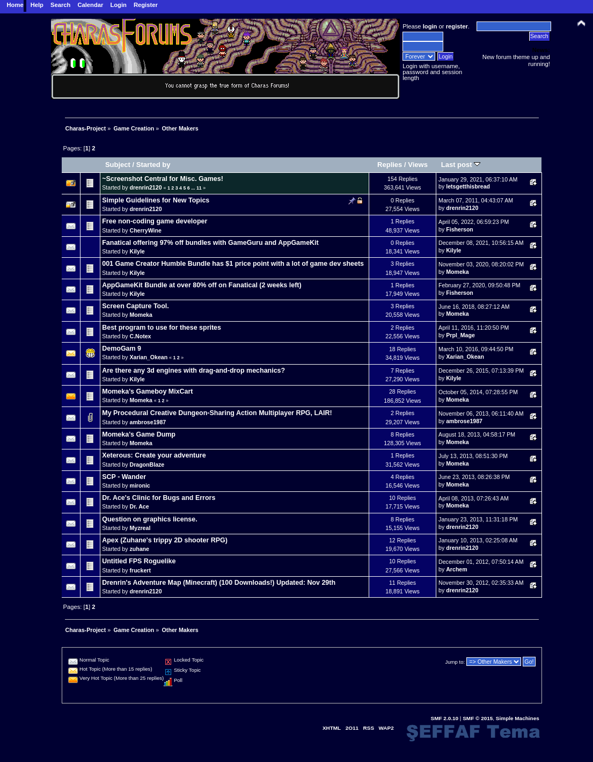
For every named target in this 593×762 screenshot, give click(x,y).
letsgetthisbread (468, 186)
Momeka (457, 271)
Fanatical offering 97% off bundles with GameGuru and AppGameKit (210, 242)
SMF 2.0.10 (445, 718)
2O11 (352, 728)
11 (199, 188)
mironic (139, 485)
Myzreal (139, 528)
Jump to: (455, 662)
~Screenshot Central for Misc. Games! (162, 179)
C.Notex (140, 336)
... (193, 188)
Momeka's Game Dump (138, 434)
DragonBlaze (146, 464)
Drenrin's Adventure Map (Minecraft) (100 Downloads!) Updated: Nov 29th (218, 582)
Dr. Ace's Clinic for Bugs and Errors (158, 498)
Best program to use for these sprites (161, 327)
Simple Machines (517, 718)
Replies (389, 165)
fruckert (139, 570)
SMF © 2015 (478, 718)
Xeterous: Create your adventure (154, 455)
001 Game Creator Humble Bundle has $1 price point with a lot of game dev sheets (233, 263)
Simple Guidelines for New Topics (155, 200)
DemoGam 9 (121, 348)
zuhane (139, 549)
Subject (117, 165)
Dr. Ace (139, 506)
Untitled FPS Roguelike (138, 561)
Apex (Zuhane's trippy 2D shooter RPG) (165, 540)
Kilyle (136, 251)
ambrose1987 (147, 422)
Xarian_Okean (148, 357)
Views (418, 165)
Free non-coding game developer (154, 221)
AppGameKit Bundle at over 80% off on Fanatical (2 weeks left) (201, 285)
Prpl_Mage (460, 335)
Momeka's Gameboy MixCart (147, 391)
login (430, 26)
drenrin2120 (145, 187)
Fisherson (459, 229)
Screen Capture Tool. (135, 306)
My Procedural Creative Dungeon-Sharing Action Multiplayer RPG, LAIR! (217, 413)
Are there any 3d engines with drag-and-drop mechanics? (193, 370)
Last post (461, 165)
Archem (456, 569)
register (457, 26)
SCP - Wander (124, 477)
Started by (153, 165)
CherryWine (145, 230)
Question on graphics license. (149, 519)
